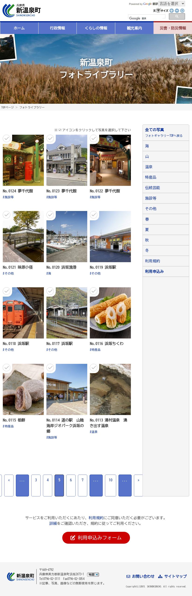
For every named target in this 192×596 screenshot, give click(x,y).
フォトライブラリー (32, 107)
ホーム (19, 28)
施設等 (9, 197)
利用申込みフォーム (96, 537)
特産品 (96, 349)
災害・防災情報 (173, 28)
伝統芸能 (152, 188)
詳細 (53, 523)
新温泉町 (21, 10)
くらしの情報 (96, 28)
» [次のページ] (139, 480)
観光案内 (134, 28)
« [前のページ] (9, 480)
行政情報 (57, 28)
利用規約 (152, 261)
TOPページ (7, 107)
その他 (9, 273)
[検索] (145, 18)
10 (110, 480)
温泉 (94, 431)
